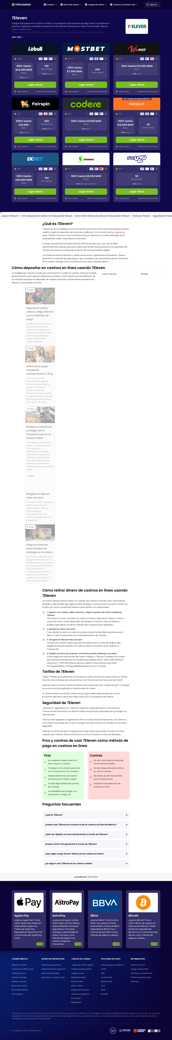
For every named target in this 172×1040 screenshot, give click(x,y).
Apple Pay (21, 916)
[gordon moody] (139, 1031)
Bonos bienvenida (20, 990)
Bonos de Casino (69, 4)
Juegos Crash (77, 973)
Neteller (104, 994)
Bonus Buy (75, 998)
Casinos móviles (19, 977)
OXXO (103, 969)
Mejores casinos (19, 965)
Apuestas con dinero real (53, 977)
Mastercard (106, 981)
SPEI (103, 973)
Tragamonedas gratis (81, 969)
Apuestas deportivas (51, 965)
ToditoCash (106, 977)
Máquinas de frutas (80, 990)
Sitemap (135, 981)
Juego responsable (139, 969)
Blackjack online (78, 977)
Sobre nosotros (138, 965)
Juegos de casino (94, 4)
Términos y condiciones (141, 973)
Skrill (103, 990)
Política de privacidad (141, 977)
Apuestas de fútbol (50, 973)
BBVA (94, 916)
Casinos (49, 4)
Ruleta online (77, 981)
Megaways (76, 1002)
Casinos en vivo (19, 973)
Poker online (76, 985)
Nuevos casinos (19, 981)
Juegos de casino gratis (82, 965)
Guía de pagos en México (112, 965)
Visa (103, 985)
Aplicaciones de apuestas (53, 969)
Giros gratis (17, 994)
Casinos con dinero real (122, 4)
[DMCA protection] (154, 1031)
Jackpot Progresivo (80, 994)
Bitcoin (133, 916)
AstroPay (58, 916)
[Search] (147, 4)
